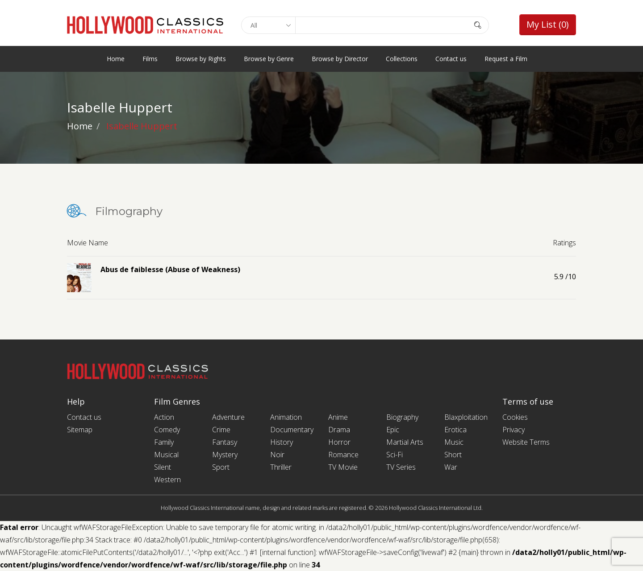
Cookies (515, 417)
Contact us (451, 58)
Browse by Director (340, 58)
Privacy (513, 429)
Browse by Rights (200, 58)
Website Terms (526, 442)
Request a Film (505, 58)
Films (150, 58)
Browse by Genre (269, 58)
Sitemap (79, 429)
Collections (402, 58)
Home (116, 58)
